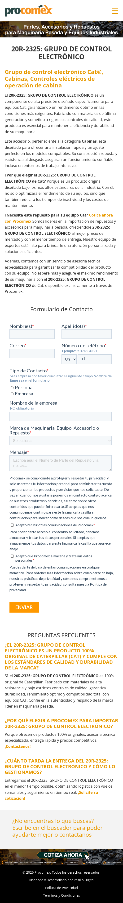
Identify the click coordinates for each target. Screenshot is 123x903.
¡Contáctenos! (18, 746)
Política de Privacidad (61, 887)
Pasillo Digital (84, 880)
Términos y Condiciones (61, 895)
